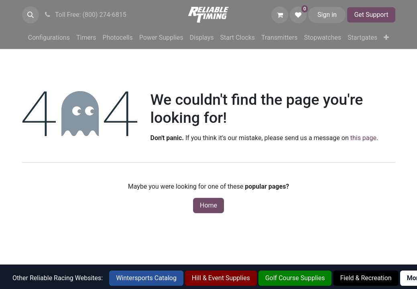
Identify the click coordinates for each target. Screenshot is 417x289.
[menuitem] (49, 38)
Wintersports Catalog (146, 278)
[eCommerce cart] (279, 14)
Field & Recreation (365, 278)
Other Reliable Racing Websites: (57, 278)
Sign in (327, 14)
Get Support (371, 14)
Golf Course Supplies (295, 278)
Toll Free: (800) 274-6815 (85, 14)
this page (363, 138)
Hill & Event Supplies (221, 278)
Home (208, 205)
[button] (30, 14)
